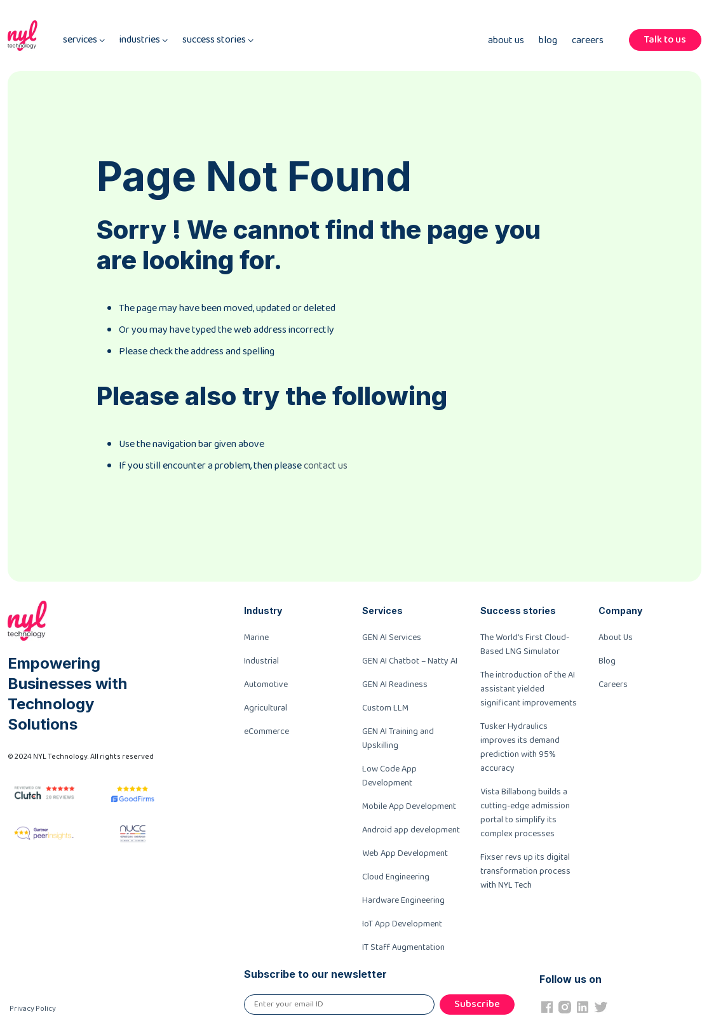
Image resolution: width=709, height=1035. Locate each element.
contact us (326, 466)
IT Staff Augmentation (403, 947)
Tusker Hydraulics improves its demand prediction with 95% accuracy (520, 747)
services (84, 40)
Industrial (261, 661)
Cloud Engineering (395, 877)
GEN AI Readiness (395, 684)
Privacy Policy (33, 1009)
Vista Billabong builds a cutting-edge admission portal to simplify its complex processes (525, 813)
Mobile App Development (409, 806)
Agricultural (265, 708)
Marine (256, 637)
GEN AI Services (391, 637)
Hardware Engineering (403, 900)
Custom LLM (385, 708)
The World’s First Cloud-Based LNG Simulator (524, 644)
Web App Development (405, 853)
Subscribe (477, 1004)
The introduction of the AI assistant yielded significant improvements (528, 689)
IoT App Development (402, 924)
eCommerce (266, 731)
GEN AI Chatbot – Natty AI (409, 661)
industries (143, 40)
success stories (217, 40)
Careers (588, 40)
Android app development (411, 830)
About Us (506, 40)
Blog (548, 40)
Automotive (266, 684)
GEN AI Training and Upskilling (398, 738)
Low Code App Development (389, 776)
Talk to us (665, 40)
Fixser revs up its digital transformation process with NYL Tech (525, 871)
